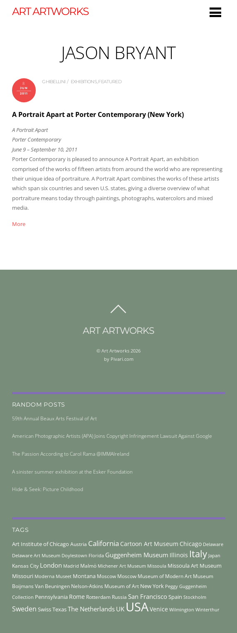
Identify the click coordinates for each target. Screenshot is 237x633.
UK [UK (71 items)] (120, 609)
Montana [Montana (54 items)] (84, 576)
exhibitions (84, 81)
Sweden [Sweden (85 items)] (24, 608)
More (18, 224)
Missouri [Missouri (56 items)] (22, 576)
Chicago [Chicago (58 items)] (191, 544)
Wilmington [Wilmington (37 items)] (181, 609)
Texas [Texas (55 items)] (59, 609)
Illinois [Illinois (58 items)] (179, 555)
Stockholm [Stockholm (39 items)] (194, 597)
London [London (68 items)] (51, 565)
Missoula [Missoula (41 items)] (156, 566)
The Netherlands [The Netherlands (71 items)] (91, 609)
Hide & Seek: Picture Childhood (47, 489)
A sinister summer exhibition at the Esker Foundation (72, 471)
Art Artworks (115, 351)
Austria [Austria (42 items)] (78, 544)
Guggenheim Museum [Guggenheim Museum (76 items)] (136, 555)
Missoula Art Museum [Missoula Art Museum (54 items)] (195, 565)
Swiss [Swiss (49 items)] (44, 609)
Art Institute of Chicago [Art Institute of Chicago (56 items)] (40, 544)
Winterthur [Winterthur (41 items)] (207, 609)
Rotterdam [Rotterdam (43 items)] (98, 597)
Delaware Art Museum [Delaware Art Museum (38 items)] (36, 555)
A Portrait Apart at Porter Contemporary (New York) (98, 114)
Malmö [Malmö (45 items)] (88, 565)
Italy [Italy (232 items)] (198, 553)
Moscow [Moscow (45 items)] (106, 576)
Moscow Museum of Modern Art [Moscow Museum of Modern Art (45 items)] (154, 576)
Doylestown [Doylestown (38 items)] (74, 555)
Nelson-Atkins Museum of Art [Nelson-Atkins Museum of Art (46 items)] (105, 586)
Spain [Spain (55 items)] (175, 597)
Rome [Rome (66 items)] (77, 597)
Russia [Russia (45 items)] (119, 597)
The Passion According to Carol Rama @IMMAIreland (70, 453)
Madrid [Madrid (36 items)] (71, 566)
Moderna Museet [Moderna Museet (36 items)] (53, 576)
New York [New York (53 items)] (152, 586)
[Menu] (215, 12)
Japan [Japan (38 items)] (214, 555)
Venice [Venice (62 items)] (159, 609)
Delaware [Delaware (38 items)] (213, 544)
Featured (109, 81)
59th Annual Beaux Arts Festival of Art (54, 418)
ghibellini (53, 81)
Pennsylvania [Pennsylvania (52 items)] (51, 597)
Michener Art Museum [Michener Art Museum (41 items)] (122, 566)
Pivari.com (122, 359)
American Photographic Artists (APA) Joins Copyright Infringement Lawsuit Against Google (112, 435)
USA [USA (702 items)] (137, 606)
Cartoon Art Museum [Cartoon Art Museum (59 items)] (149, 544)
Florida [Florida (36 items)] (96, 556)
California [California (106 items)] (103, 543)
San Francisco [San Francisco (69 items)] (147, 596)
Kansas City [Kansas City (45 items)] (25, 565)
